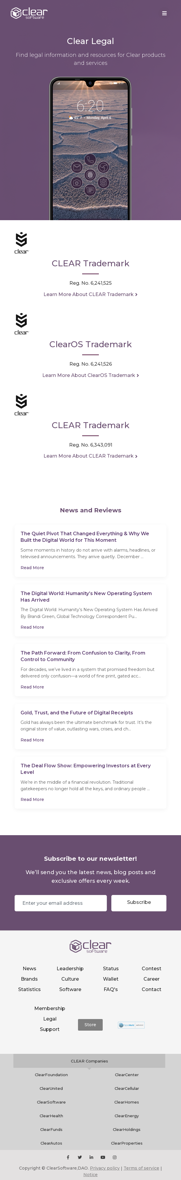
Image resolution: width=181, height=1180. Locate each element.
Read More (32, 567)
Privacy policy (105, 1168)
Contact (151, 989)
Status (111, 968)
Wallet (110, 979)
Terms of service (141, 1168)
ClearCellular (127, 1088)
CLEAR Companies (89, 1061)
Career (151, 979)
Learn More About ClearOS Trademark (88, 375)
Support (50, 1029)
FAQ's (111, 989)
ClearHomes (126, 1102)
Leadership (70, 968)
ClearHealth (51, 1115)
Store (90, 1024)
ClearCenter (127, 1074)
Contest (151, 968)
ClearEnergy (127, 1115)
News (29, 968)
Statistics (29, 989)
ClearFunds (51, 1129)
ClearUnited (51, 1088)
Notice (90, 1174)
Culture (70, 979)
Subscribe (139, 902)
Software (70, 989)
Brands (29, 979)
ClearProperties (127, 1143)
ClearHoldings (127, 1129)
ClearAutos (51, 1143)
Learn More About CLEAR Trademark (88, 294)
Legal (50, 1019)
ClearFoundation (51, 1074)
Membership (49, 1008)
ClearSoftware (51, 1102)
